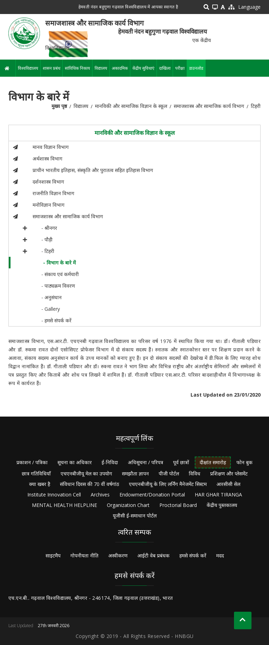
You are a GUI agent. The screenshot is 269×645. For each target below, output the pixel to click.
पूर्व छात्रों (181, 462)
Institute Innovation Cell (54, 494)
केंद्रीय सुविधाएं (143, 68)
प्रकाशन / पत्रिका (32, 462)
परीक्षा (180, 68)
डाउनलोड (196, 68)
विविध (194, 473)
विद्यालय (101, 68)
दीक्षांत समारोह (213, 462)
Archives (100, 494)
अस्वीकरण (117, 555)
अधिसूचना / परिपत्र (145, 462)
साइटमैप (53, 555)
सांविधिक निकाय (77, 68)
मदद (220, 555)
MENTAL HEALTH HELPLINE (64, 505)
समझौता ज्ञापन (135, 473)
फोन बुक (244, 462)
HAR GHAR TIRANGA (218, 494)
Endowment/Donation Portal (152, 494)
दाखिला (165, 68)
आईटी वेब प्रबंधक (153, 555)
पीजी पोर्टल (169, 473)
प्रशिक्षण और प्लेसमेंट (229, 473)
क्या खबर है (39, 484)
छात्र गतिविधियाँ (36, 473)
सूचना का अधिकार (74, 462)
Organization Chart (128, 505)
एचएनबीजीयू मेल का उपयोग (86, 473)
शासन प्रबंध (51, 68)
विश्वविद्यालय (28, 68)
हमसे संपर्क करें (192, 555)
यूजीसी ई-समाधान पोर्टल (135, 515)
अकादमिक (120, 68)
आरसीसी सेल (228, 484)
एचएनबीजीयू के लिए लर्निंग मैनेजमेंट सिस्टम (168, 484)
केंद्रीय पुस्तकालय (222, 505)
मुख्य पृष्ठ (59, 106)
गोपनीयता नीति (84, 555)
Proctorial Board (178, 505)
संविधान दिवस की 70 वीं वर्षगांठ (89, 484)
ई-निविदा (110, 462)
